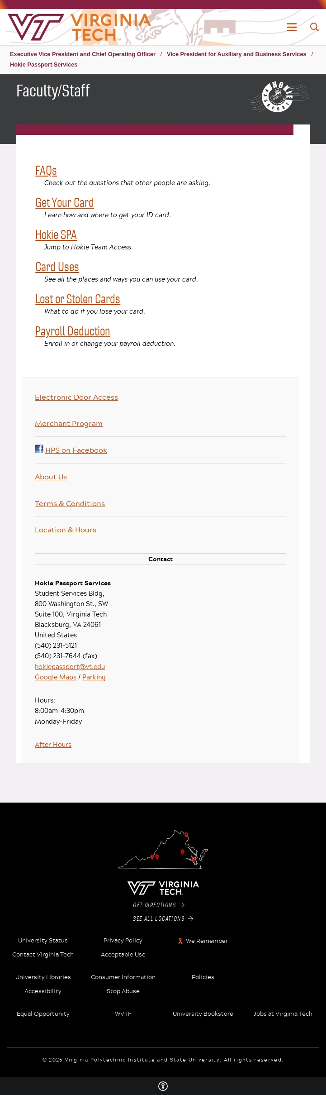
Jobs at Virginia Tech (283, 1014)
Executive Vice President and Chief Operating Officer (83, 54)
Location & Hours (65, 529)
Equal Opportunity (43, 1014)
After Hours (53, 744)
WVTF (123, 1014)
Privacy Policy (123, 941)
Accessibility (42, 991)
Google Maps (55, 677)
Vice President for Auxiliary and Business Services (237, 54)
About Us (51, 476)
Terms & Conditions (70, 503)
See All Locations (163, 919)
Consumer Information (123, 977)
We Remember (207, 941)
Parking (94, 677)
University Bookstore (203, 1014)
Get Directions (158, 905)
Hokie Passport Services (43, 64)
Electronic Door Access (76, 396)
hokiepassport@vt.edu (70, 666)
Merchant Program (69, 423)
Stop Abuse (123, 991)
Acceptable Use (123, 955)
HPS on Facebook (71, 449)
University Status (43, 941)
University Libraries (43, 977)
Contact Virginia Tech (43, 955)
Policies (203, 977)
